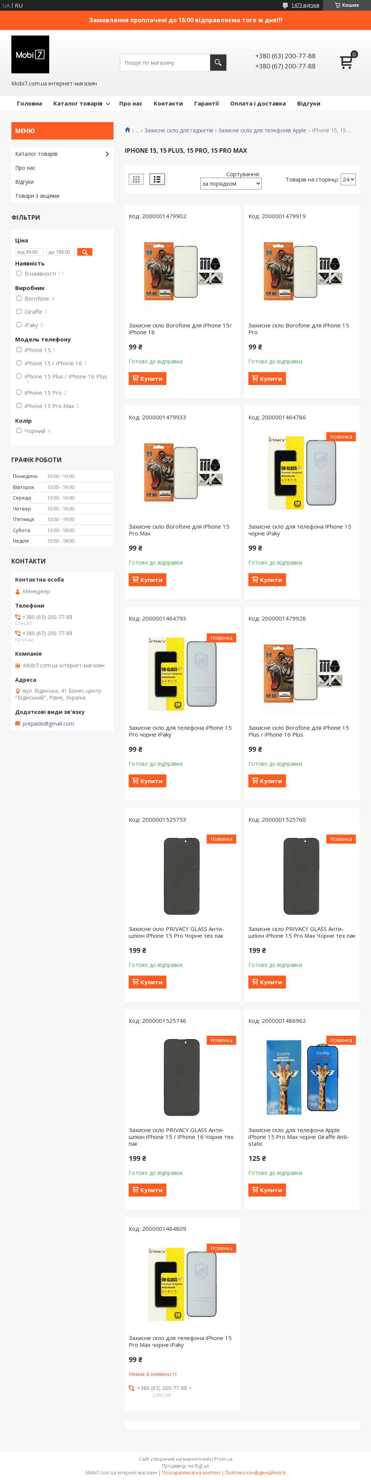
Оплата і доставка (258, 103)
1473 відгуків (305, 5)
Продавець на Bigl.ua (185, 1466)
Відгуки (308, 103)
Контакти (168, 103)
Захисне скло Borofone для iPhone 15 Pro (298, 328)
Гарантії (206, 103)
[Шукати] (218, 62)
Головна (29, 103)
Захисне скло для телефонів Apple (262, 130)
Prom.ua (223, 1459)
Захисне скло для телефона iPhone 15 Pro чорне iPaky (180, 731)
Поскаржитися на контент (191, 1472)
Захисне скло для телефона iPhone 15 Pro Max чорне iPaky (180, 1341)
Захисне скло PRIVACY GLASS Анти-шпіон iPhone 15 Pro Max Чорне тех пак (301, 932)
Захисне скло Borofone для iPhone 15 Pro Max (179, 530)
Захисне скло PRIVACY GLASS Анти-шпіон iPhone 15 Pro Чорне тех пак (176, 932)
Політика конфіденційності (255, 1472)
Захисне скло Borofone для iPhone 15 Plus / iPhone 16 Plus (298, 731)
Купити (151, 378)
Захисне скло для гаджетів (179, 130)
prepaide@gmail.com (48, 723)
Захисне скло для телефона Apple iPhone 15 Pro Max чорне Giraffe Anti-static (298, 1136)
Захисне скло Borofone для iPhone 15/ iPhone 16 (180, 328)
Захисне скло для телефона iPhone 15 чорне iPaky (299, 530)
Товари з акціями (37, 195)
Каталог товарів (78, 103)
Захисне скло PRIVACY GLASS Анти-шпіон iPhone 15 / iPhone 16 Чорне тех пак (181, 1136)
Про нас (130, 103)
